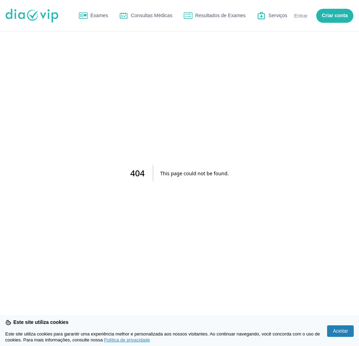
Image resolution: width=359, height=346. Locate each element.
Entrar (300, 16)
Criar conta (335, 15)
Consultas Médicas (151, 15)
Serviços (278, 15)
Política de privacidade (127, 339)
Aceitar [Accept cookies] (340, 331)
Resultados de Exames (220, 15)
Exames (99, 15)
